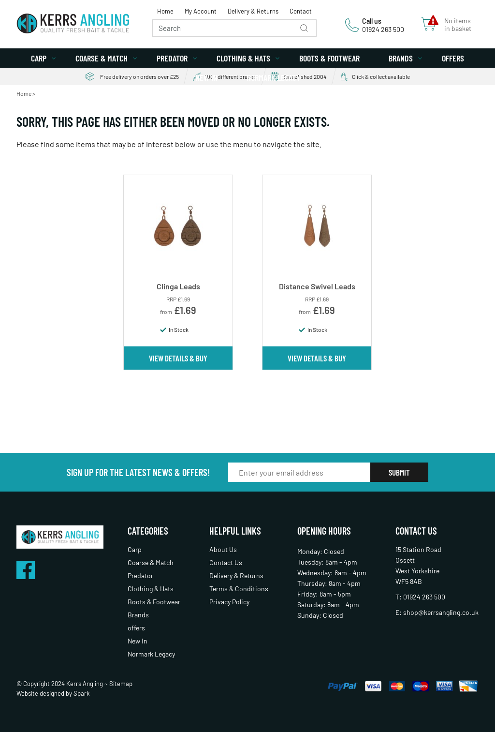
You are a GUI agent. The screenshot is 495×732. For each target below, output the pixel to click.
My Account (201, 11)
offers (453, 58)
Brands (401, 58)
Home (165, 11)
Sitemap (120, 683)
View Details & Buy (178, 358)
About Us (223, 549)
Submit (399, 472)
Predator (172, 58)
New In (206, 77)
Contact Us (225, 562)
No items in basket (457, 24)
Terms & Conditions (238, 588)
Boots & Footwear (329, 58)
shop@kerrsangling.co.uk (441, 612)
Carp (38, 58)
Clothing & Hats (243, 58)
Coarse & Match (101, 58)
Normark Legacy (273, 77)
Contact (301, 11)
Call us (371, 21)
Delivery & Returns (253, 11)
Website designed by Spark (53, 693)
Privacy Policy (229, 602)
